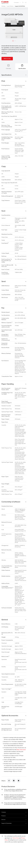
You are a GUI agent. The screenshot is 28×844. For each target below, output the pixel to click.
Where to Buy (7, 58)
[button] (13, 41)
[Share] (9, 781)
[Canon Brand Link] (4, 2)
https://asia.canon (21, 749)
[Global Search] (22, 2)
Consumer (16, 2)
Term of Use (16, 838)
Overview (8, 68)
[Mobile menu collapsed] (26, 2)
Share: (3, 781)
